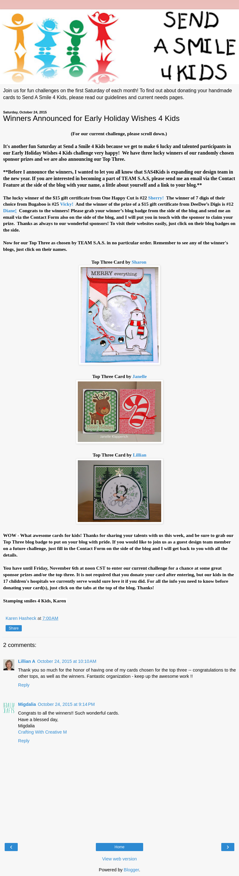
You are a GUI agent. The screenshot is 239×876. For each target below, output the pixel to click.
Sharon (140, 262)
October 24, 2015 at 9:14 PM (66, 704)
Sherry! (156, 197)
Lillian (139, 454)
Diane (10, 210)
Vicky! (67, 204)
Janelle (140, 376)
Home (119, 847)
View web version (119, 858)
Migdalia (27, 704)
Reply (24, 684)
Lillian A (26, 661)
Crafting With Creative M (42, 732)
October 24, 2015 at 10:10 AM (66, 661)
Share (14, 628)
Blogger (131, 869)
